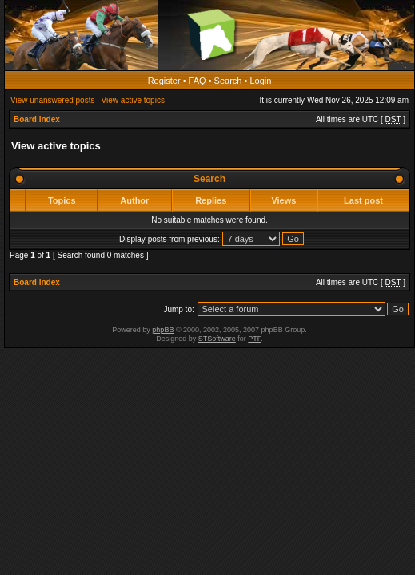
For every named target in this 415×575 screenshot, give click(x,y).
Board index (37, 119)
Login (260, 80)
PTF (254, 339)
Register (164, 80)
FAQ (197, 80)
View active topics (133, 100)
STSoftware (217, 339)
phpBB (163, 330)
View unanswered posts (52, 100)
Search (228, 80)
